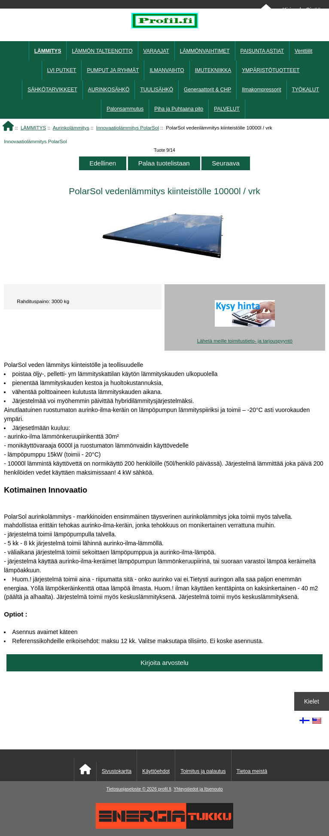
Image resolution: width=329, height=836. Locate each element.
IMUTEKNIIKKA (213, 70)
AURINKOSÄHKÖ (109, 90)
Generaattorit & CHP (207, 90)
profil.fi (164, 789)
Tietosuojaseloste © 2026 (132, 789)
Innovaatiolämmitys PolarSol (127, 127)
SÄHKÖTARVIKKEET (52, 90)
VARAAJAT (156, 51)
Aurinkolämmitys (71, 127)
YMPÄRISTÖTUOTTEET (270, 70)
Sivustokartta (116, 771)
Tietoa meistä (252, 771)
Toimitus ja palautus (202, 771)
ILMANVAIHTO (166, 70)
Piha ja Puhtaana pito (178, 109)
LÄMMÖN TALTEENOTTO (102, 51)
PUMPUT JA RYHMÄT (113, 70)
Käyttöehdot (156, 771)
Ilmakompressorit (261, 90)
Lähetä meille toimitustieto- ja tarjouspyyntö (244, 340)
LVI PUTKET (61, 70)
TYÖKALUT (305, 90)
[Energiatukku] (164, 827)
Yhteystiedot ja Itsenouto (198, 789)
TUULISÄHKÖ (156, 90)
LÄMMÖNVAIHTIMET (205, 51)
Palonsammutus (125, 109)
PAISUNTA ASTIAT (262, 51)
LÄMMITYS (33, 127)
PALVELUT (227, 109)
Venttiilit (303, 51)
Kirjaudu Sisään (303, 9)
